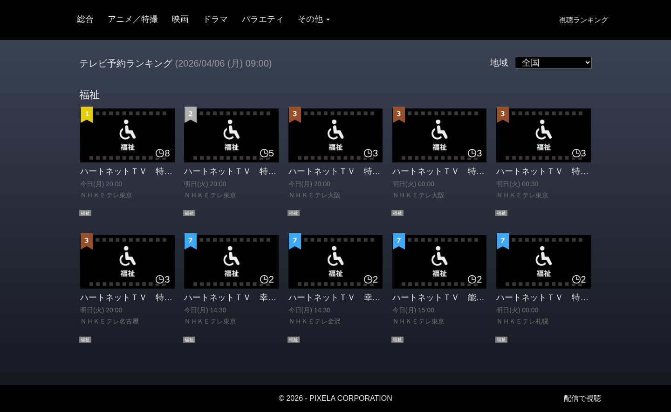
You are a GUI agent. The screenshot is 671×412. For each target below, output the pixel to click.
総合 (85, 19)
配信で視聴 (582, 398)
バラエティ (263, 19)
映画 (180, 19)
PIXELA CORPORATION (350, 398)
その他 (314, 19)
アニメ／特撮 (133, 19)
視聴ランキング (583, 20)
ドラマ (215, 19)
